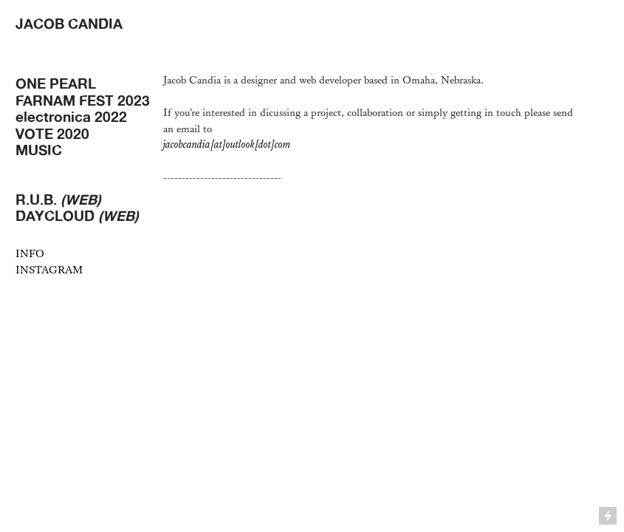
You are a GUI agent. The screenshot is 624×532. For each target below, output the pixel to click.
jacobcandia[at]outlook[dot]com (227, 144)
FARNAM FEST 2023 (83, 100)
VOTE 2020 (52, 134)
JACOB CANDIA (69, 24)
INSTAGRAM (49, 270)
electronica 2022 (71, 117)
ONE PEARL (56, 83)
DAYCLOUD (77, 216)
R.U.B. (58, 199)
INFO (30, 254)
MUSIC (39, 150)
